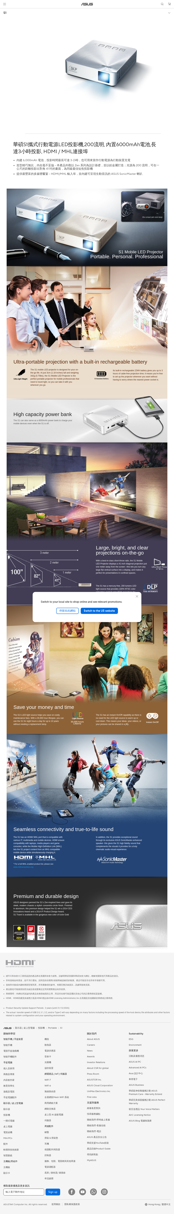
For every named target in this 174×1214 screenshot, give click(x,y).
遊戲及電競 (8, 1091)
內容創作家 (8, 1080)
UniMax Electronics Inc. (99, 1091)
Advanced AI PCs (137, 1067)
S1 (4, 13)
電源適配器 (50, 1167)
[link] (87, 4)
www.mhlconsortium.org (23, 867)
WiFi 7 (48, 1080)
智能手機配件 (10, 1056)
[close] (137, 596)
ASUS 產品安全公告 (97, 1137)
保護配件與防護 (52, 1149)
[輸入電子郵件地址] (23, 1192)
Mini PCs (7, 1138)
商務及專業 (8, 1074)
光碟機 (48, 1062)
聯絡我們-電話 (94, 1131)
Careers (91, 1045)
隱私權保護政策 (72, 1204)
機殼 (47, 1039)
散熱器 (48, 1045)
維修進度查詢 (93, 1108)
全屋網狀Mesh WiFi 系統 (57, 1097)
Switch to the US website (99, 610)
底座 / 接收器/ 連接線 (55, 1172)
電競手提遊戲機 (11, 1051)
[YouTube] (82, 1191)
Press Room (93, 1074)
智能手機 (7, 1045)
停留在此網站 (67, 610)
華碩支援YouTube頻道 (98, 1143)
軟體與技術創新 (11, 1149)
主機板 (6, 1167)
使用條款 (55, 1204)
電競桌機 (7, 1132)
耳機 (47, 1143)
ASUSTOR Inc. (94, 1079)
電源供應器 (50, 1050)
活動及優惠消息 (136, 1056)
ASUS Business (136, 1085)
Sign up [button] (52, 1192)
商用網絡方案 (51, 1103)
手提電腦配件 (10, 1097)
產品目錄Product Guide (98, 1148)
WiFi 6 (48, 1085)
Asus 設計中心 (136, 1073)
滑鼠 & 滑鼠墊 (51, 1138)
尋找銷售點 (92, 1154)
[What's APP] (93, 1191)
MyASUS (91, 1160)
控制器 (48, 1155)
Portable (52, 1028)
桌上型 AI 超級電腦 (54, 1114)
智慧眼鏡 (7, 1155)
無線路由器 (50, 1091)
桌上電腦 (7, 1126)
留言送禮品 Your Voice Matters (144, 1109)
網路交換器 (50, 1109)
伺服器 (48, 1120)
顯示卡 (6, 1173)
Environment (135, 1045)
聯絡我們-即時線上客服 (98, 1119)
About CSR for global (98, 1068)
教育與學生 (8, 1086)
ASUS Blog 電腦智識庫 (140, 1120)
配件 (5, 1144)
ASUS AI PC (135, 1062)
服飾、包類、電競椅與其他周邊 (60, 1161)
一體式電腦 (8, 1120)
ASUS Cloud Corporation (100, 1085)
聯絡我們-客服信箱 (96, 1125)
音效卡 (48, 1056)
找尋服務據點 (93, 1114)
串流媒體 (49, 1178)
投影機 (6, 1115)
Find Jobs (92, 1097)
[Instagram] (104, 1191)
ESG (131, 1039)
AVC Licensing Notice (140, 1115)
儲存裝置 (49, 1068)
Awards (91, 1056)
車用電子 (133, 1079)
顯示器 (6, 1109)
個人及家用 (8, 1068)
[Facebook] (71, 1191)
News (90, 1050)
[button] (4, 4)
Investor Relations (96, 1062)
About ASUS (93, 1039)
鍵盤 (47, 1132)
